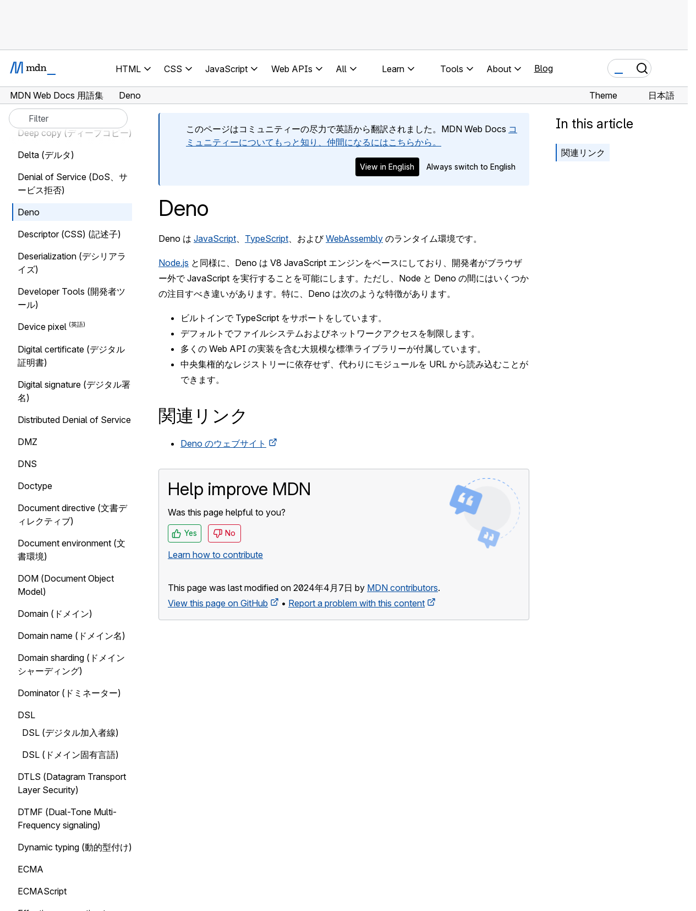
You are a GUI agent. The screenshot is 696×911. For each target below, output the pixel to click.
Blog (543, 68)
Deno (29, 212)
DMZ (27, 441)
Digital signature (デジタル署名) (74, 391)
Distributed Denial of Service (74, 419)
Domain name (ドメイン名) (71, 635)
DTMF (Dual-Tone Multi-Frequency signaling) (67, 818)
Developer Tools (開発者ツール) (71, 298)
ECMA (30, 869)
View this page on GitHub (218, 603)
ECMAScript (42, 891)
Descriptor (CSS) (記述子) (69, 234)
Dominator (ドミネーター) (69, 692)
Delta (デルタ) (46, 154)
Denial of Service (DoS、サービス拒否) (73, 183)
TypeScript (266, 238)
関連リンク (583, 152)
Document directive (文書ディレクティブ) (72, 514)
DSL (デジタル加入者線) (70, 732)
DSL (26, 714)
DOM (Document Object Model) (66, 585)
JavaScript (215, 238)
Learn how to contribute (215, 554)
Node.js (173, 262)
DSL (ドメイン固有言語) (70, 754)
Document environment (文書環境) (71, 550)
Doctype (35, 485)
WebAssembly (354, 238)
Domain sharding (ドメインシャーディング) (71, 664)
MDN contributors (402, 587)
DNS (27, 463)
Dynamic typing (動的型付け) (75, 847)
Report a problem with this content (356, 603)
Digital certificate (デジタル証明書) (71, 356)
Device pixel (42, 327)
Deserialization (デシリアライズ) (72, 263)
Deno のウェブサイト (223, 443)
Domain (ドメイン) (55, 613)
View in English (387, 166)
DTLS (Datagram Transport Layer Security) (72, 783)
